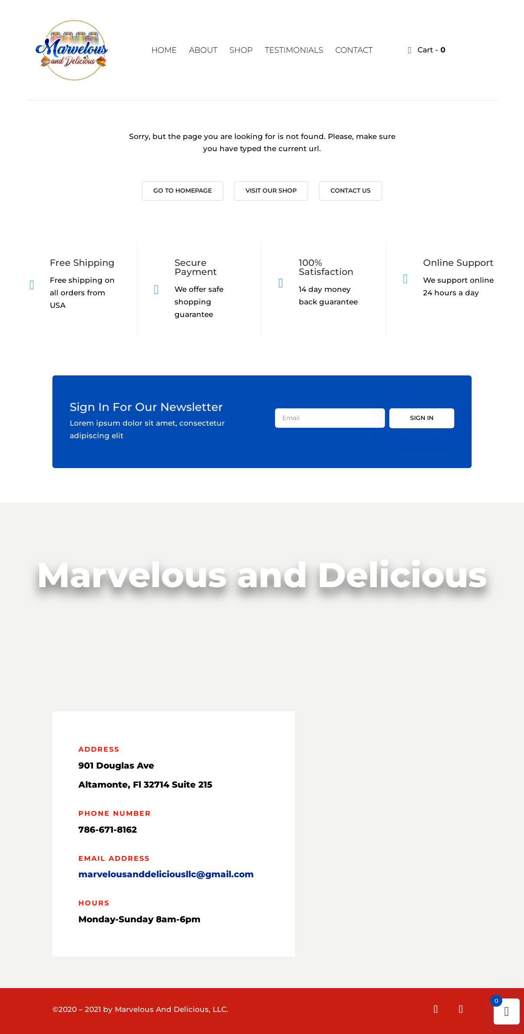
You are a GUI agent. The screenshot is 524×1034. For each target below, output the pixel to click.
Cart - (430, 49)
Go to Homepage (182, 190)
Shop (241, 50)
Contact (353, 50)
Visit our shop (271, 190)
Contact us (350, 190)
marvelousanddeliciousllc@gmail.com (166, 874)
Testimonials (294, 50)
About (203, 50)
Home (164, 50)
